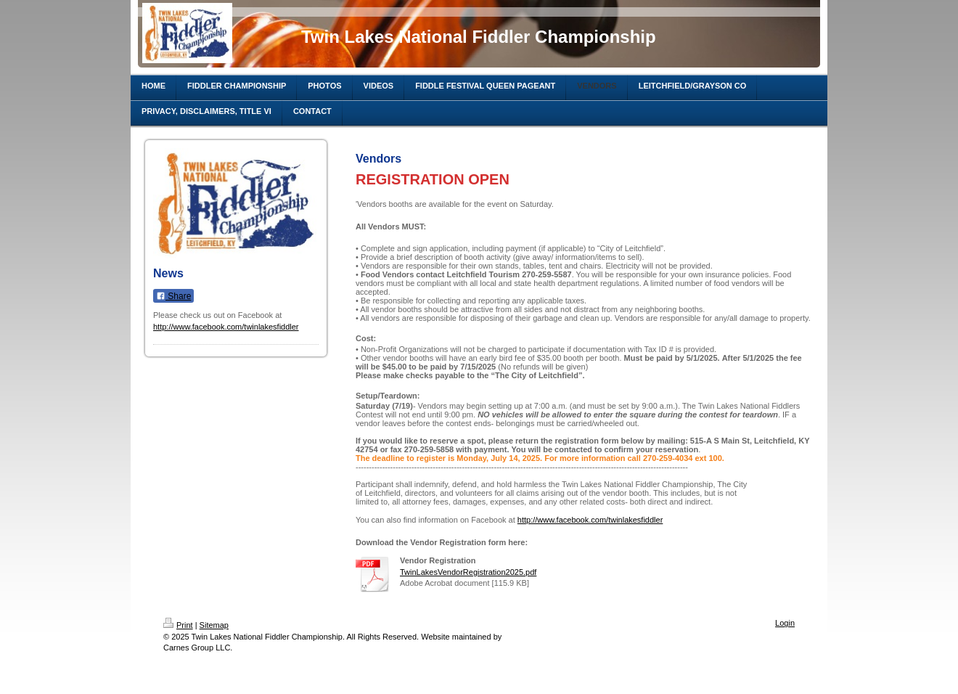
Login (785, 623)
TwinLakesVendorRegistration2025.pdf (468, 572)
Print (178, 625)
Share (173, 296)
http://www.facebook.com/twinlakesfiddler (226, 326)
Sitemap (214, 625)
